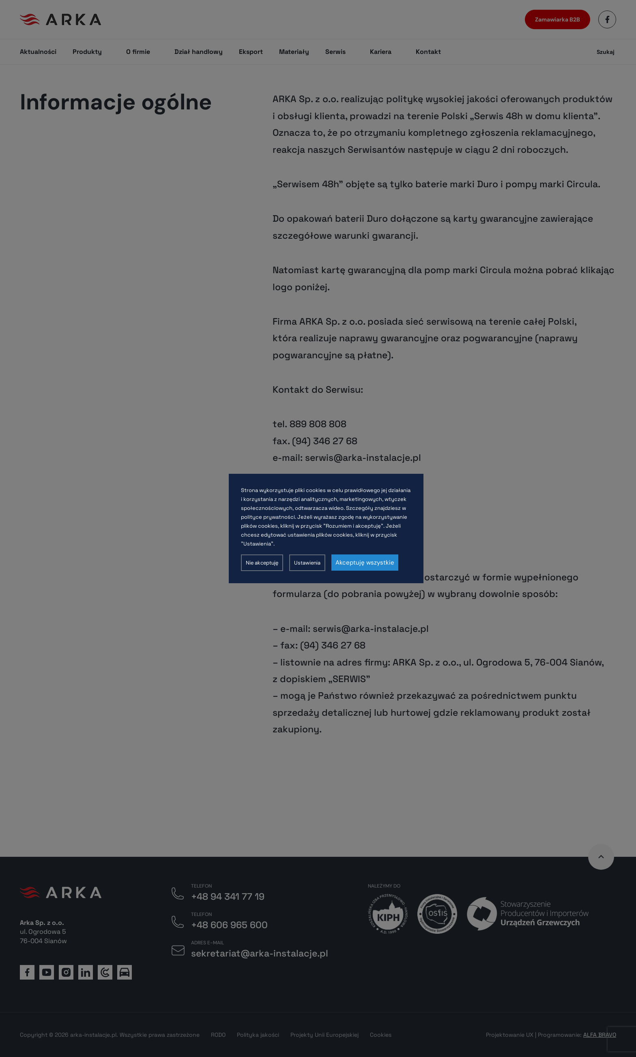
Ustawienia (307, 562)
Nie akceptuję (262, 562)
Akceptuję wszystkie (364, 562)
